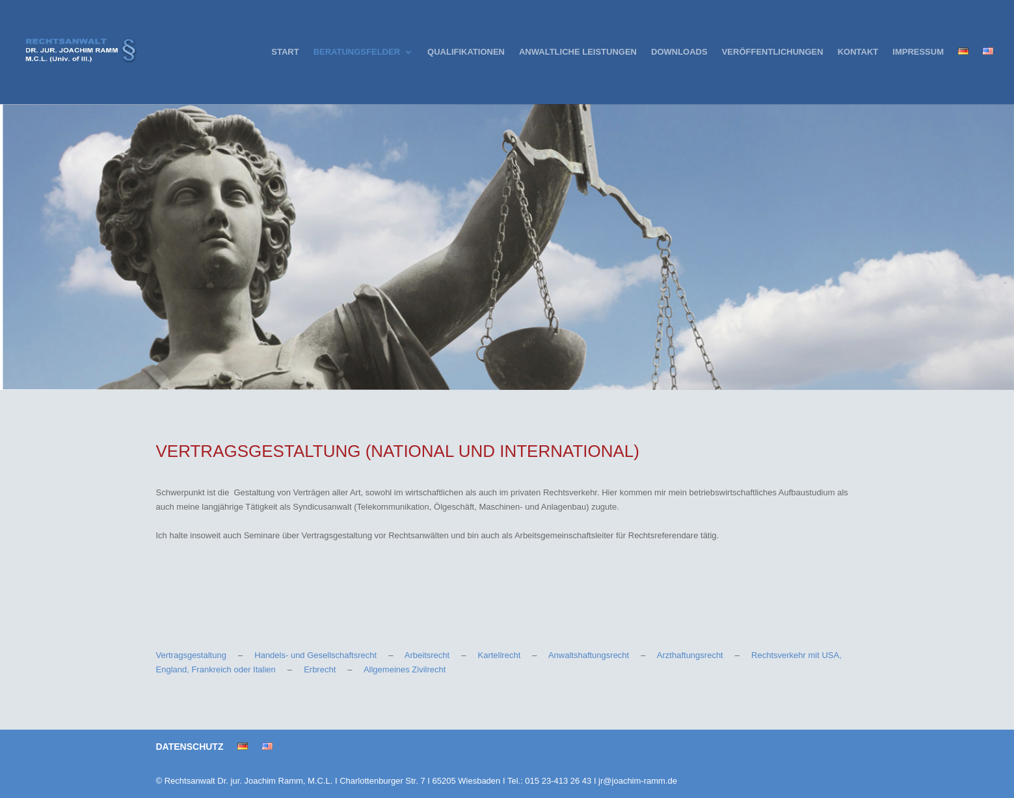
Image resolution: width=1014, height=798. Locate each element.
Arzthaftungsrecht (690, 655)
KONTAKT (858, 52)
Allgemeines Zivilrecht (405, 669)
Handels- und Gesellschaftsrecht (315, 655)
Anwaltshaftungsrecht (588, 655)
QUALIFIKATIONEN (466, 52)
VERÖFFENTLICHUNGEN (772, 52)
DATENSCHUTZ (190, 746)
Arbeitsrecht (427, 655)
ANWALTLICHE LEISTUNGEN (578, 52)
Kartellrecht (499, 655)
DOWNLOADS (679, 52)
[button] (28, 769)
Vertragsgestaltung (191, 655)
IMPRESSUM (918, 52)
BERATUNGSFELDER (357, 52)
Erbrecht (320, 669)
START (285, 52)
